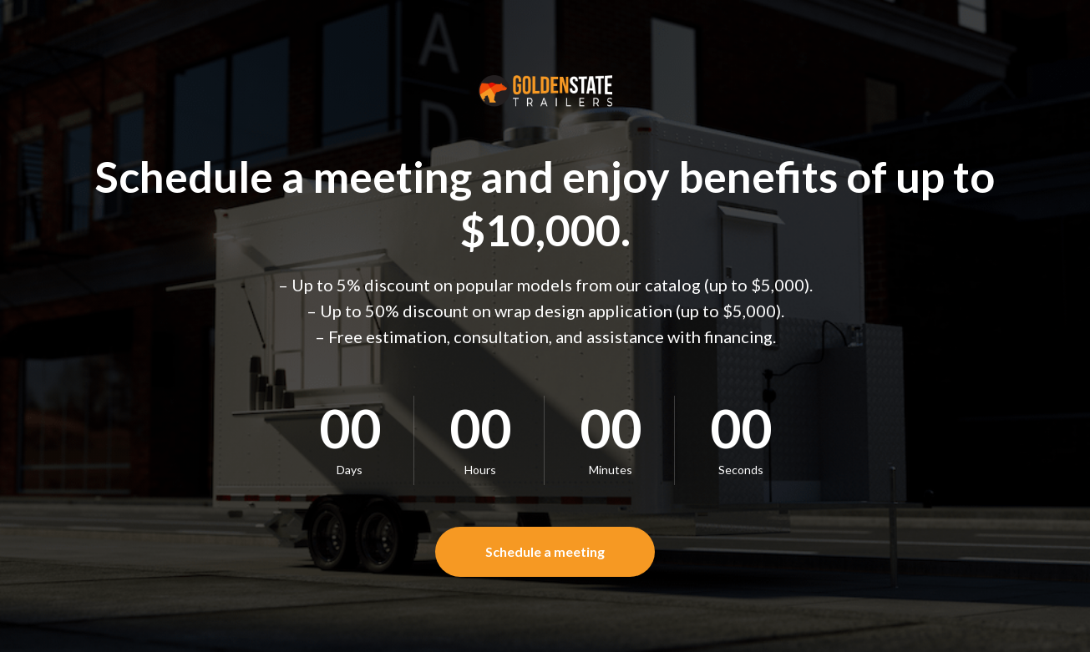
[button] (545, 552)
